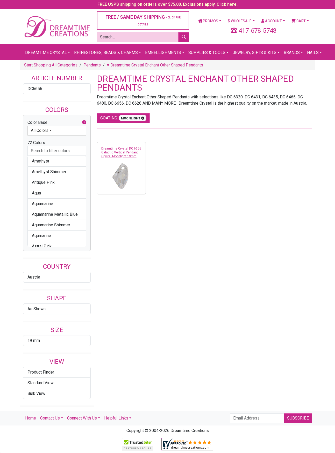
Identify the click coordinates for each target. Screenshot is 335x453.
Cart (298, 21)
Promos (208, 21)
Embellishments (163, 52)
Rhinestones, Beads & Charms (106, 52)
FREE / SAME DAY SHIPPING (143, 20)
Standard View (40, 382)
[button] (84, 122)
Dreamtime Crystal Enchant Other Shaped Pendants (155, 65)
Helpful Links (116, 418)
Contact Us (50, 418)
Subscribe (298, 418)
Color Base (56, 122)
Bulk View (36, 393)
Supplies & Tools (206, 52)
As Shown (36, 308)
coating (123, 118)
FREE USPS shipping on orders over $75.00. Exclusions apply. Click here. (167, 4)
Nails (313, 52)
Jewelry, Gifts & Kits (254, 52)
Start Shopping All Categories (50, 65)
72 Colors (36, 142)
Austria (33, 277)
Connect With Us (82, 418)
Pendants (92, 65)
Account (271, 21)
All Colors (39, 130)
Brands (292, 52)
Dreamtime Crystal (46, 52)
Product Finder (40, 372)
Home (30, 418)
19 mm (33, 340)
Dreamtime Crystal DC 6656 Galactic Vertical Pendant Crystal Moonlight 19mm (121, 152)
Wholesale (240, 21)
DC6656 (34, 88)
